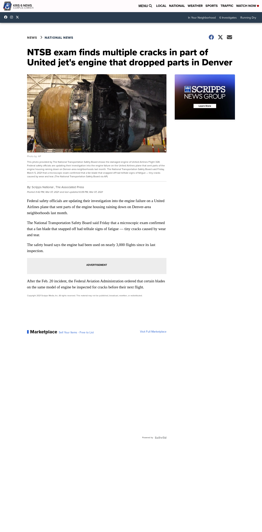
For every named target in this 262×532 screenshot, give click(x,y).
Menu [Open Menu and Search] (145, 6)
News (32, 37)
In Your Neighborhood (202, 18)
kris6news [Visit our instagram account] (12, 17)
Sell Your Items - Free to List (76, 332)
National (177, 5)
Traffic (227, 5)
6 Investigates (228, 18)
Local (161, 5)
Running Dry (248, 18)
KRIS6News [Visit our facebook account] (6, 17)
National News (59, 37)
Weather (195, 5)
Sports (211, 5)
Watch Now (247, 5)
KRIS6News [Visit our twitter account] (18, 17)
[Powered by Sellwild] (160, 437)
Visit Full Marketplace (153, 331)
